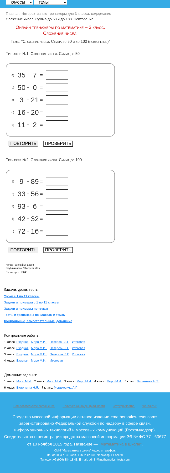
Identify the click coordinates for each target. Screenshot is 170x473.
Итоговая (78, 342)
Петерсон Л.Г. (59, 342)
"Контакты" (149, 406)
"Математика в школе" (120, 444)
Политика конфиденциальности (83, 406)
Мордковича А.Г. (65, 387)
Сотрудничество (124, 406)
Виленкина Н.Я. (148, 381)
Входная (22, 342)
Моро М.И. (39, 342)
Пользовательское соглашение (34, 406)
